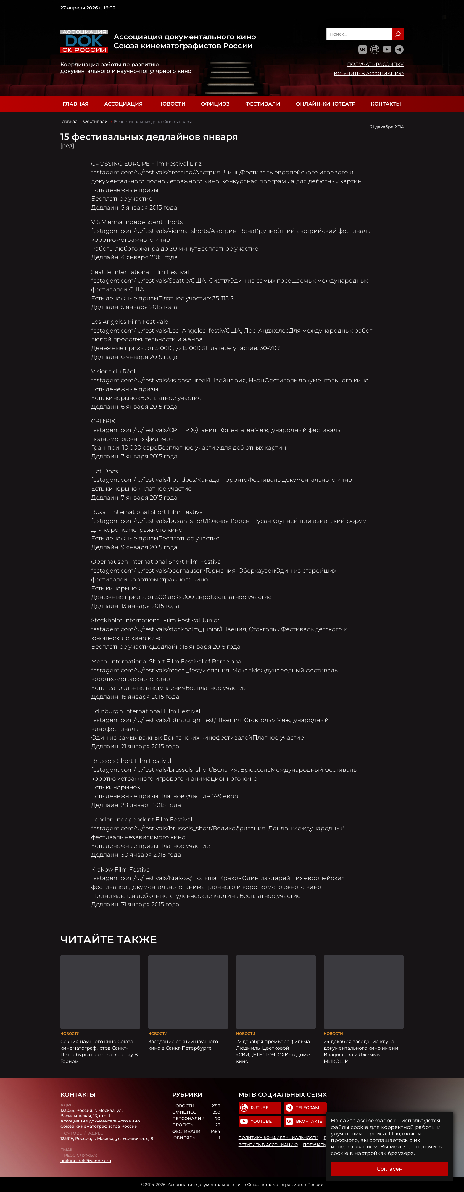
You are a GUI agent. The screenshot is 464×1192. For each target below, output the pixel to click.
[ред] (67, 145)
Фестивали (262, 104)
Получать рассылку (375, 64)
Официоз (215, 104)
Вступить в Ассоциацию (369, 73)
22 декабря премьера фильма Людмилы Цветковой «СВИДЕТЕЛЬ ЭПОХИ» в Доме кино (273, 1050)
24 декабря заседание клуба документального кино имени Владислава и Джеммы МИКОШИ (361, 1050)
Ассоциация (123, 104)
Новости (172, 104)
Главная (75, 104)
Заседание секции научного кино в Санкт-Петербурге (183, 1044)
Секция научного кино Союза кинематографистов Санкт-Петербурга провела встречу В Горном (99, 1050)
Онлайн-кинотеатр (325, 104)
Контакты (386, 104)
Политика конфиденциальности (278, 1137)
